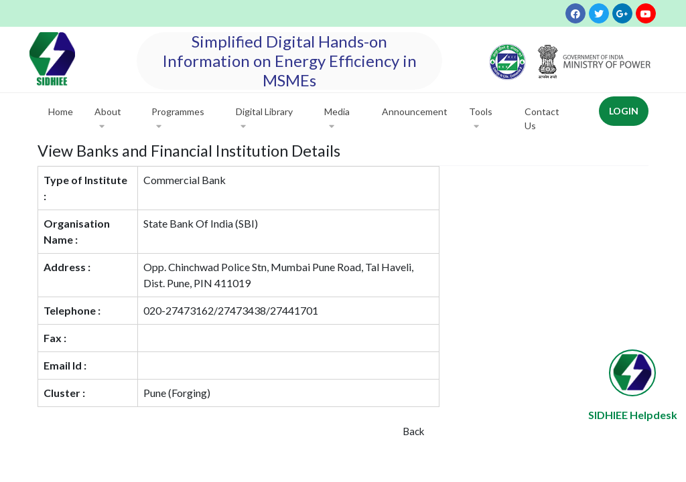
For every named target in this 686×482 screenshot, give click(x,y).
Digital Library (264, 119)
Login (623, 110)
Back (413, 431)
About (107, 119)
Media (337, 119)
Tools (480, 119)
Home (60, 111)
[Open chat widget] (632, 372)
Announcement (415, 111)
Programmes (177, 119)
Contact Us (542, 118)
